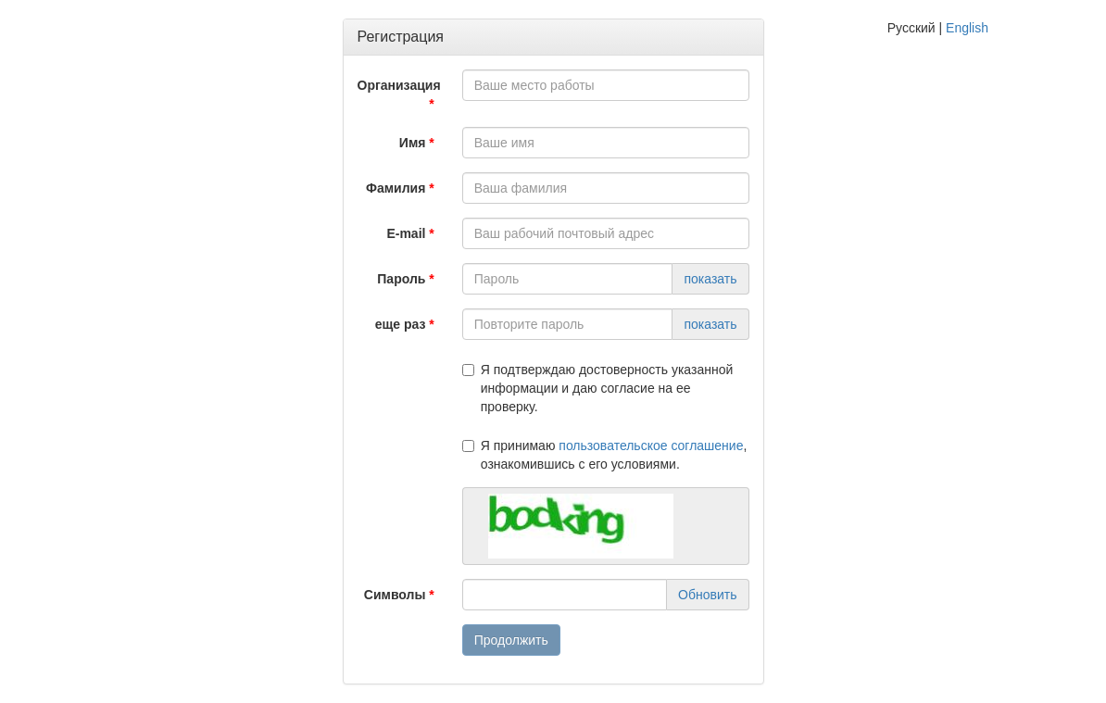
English (967, 27)
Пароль (401, 278)
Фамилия (395, 188)
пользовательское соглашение (651, 445)
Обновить (707, 594)
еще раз (400, 324)
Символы (395, 594)
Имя (412, 142)
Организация (399, 85)
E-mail (405, 233)
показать (710, 278)
